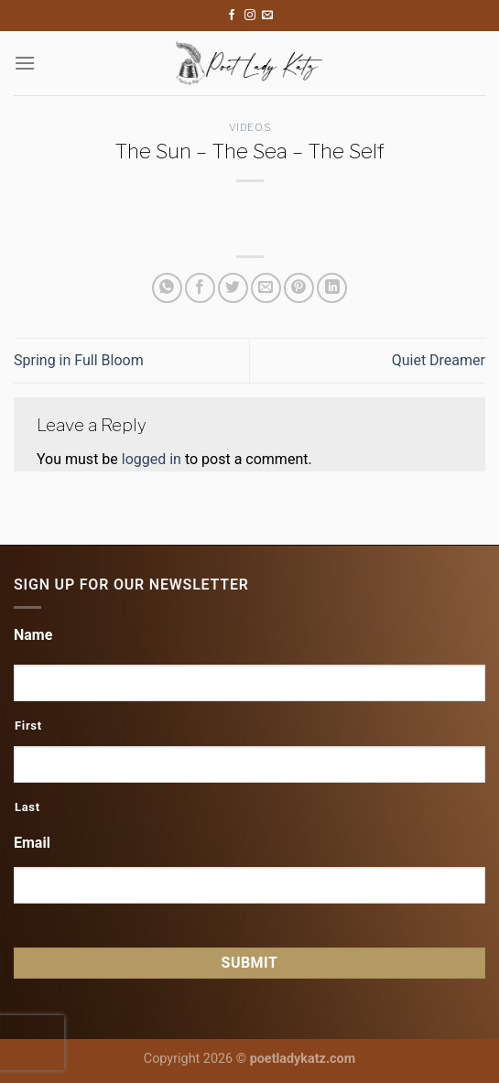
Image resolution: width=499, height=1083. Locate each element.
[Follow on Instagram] (249, 15)
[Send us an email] (267, 15)
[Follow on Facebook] (231, 15)
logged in (151, 459)
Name (33, 635)
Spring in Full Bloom (79, 360)
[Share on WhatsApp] (167, 288)
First (28, 725)
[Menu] (25, 62)
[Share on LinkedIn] (332, 288)
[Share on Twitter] (233, 288)
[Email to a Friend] (266, 288)
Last (27, 807)
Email (32, 842)
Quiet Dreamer (438, 360)
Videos (249, 127)
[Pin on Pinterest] (299, 288)
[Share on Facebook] (200, 288)
